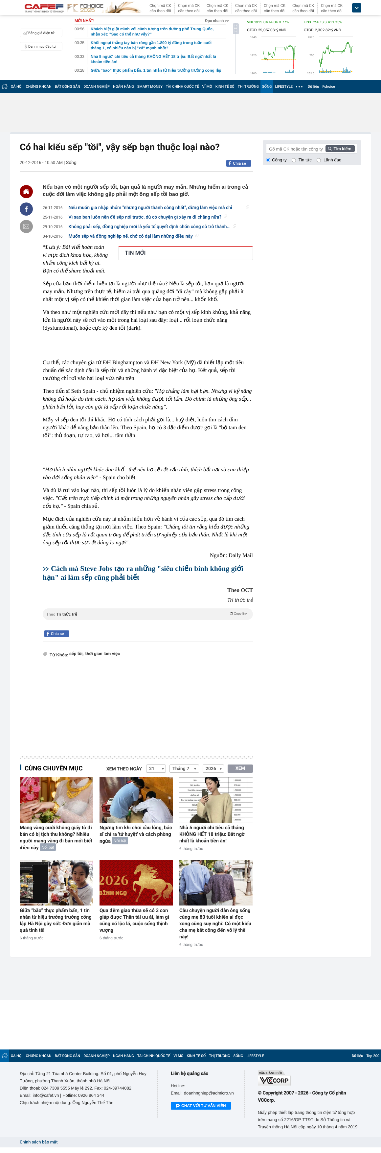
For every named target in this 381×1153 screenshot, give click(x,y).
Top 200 (372, 1056)
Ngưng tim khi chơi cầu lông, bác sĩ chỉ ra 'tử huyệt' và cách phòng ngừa (136, 834)
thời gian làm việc (102, 653)
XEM (240, 768)
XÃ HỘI (17, 86)
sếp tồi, (76, 653)
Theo (147, 614)
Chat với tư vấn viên (201, 1106)
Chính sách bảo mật (38, 1142)
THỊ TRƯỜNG (248, 86)
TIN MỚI (135, 253)
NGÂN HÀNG (123, 86)
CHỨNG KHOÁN (39, 86)
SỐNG (267, 86)
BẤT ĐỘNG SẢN (67, 86)
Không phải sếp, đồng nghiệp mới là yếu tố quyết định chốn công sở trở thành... (152, 226)
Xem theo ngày (124, 769)
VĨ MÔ (207, 86)
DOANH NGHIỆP (96, 86)
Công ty (279, 159)
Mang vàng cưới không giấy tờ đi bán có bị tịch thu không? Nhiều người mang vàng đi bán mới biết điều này (56, 838)
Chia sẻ (239, 163)
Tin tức (305, 159)
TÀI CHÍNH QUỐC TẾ (182, 86)
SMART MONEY (150, 86)
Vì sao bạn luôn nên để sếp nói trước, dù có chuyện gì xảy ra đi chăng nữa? (148, 217)
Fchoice (328, 86)
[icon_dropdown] (356, 8)
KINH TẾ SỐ (225, 86)
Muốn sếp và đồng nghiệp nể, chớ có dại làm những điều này (133, 236)
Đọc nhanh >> (217, 20)
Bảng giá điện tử (38, 33)
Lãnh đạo (332, 159)
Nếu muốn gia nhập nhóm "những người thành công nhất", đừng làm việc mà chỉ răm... (159, 208)
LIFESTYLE (284, 86)
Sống (71, 162)
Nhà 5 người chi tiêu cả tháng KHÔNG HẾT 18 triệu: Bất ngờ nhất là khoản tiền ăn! (212, 834)
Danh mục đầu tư (39, 46)
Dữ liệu (313, 86)
